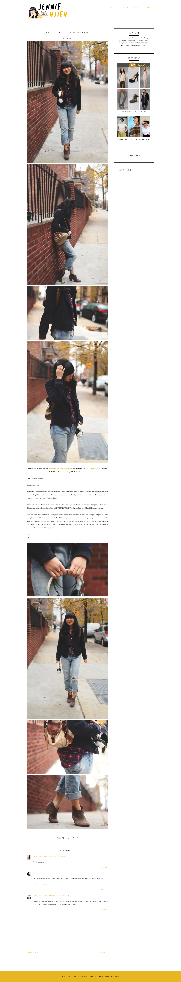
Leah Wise (38, 895)
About (126, 7)
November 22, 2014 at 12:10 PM (56, 895)
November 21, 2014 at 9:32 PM (51, 873)
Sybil (35, 873)
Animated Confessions (40, 885)
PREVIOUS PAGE (34, 952)
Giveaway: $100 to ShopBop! (134, 112)
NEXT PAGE (103, 952)
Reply (104, 867)
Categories (115, 7)
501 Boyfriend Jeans (93, 469)
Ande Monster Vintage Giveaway (134, 139)
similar (51, 469)
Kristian (37, 856)
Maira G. (117, 976)
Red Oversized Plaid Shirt (63, 469)
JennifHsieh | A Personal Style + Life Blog (85, 976)
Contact (136, 7)
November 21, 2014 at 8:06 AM (54, 856)
